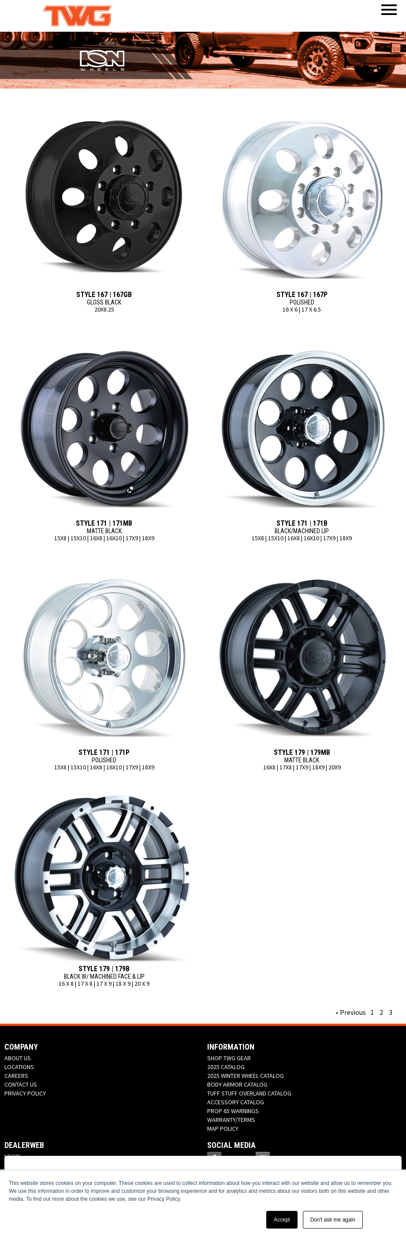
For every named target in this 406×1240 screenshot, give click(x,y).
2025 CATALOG (226, 1067)
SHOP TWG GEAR (229, 1058)
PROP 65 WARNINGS (233, 1111)
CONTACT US (20, 1084)
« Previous (350, 1012)
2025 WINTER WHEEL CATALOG (245, 1076)
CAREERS (16, 1076)
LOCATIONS (19, 1067)
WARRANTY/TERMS (231, 1120)
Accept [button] (282, 1220)
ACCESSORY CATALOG (235, 1102)
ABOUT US (17, 1058)
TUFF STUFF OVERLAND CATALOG (249, 1093)
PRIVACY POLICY (25, 1093)
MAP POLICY (222, 1128)
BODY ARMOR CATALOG (237, 1084)
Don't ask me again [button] (332, 1220)
